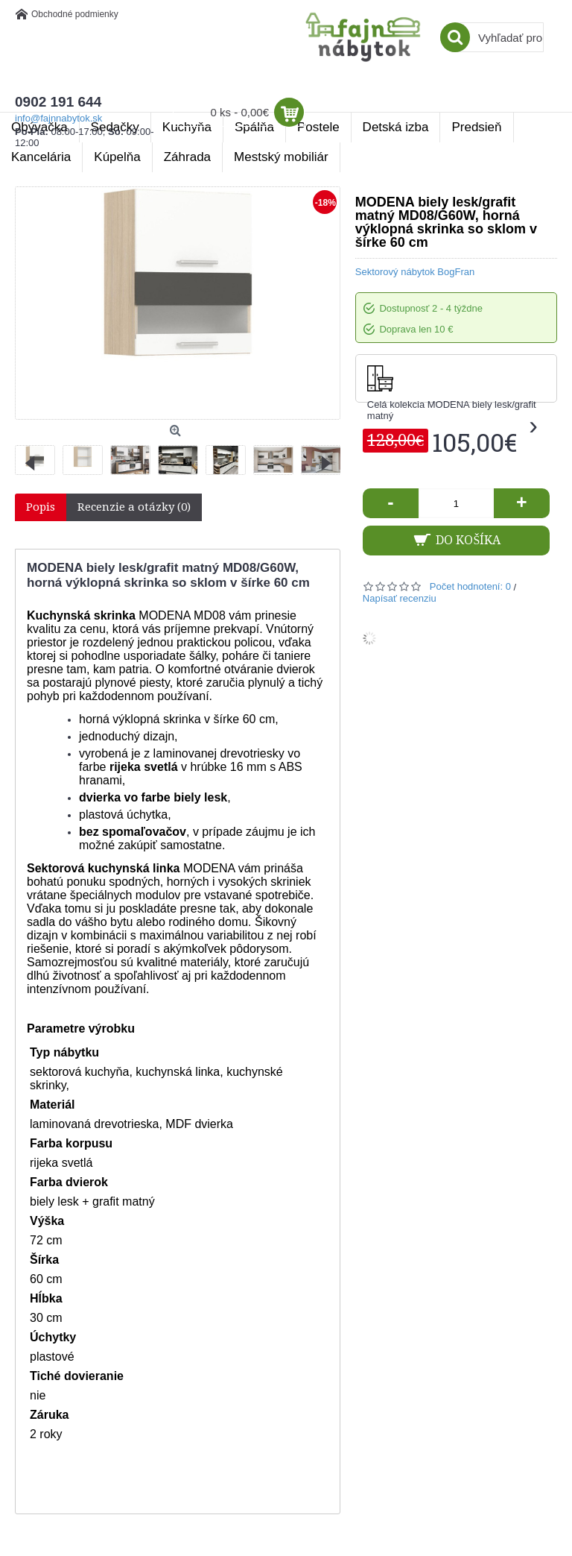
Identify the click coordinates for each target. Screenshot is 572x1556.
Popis (40, 507)
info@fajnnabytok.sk (58, 118)
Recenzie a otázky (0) (134, 507)
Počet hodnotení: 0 (470, 586)
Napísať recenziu (399, 598)
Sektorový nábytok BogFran (414, 271)
